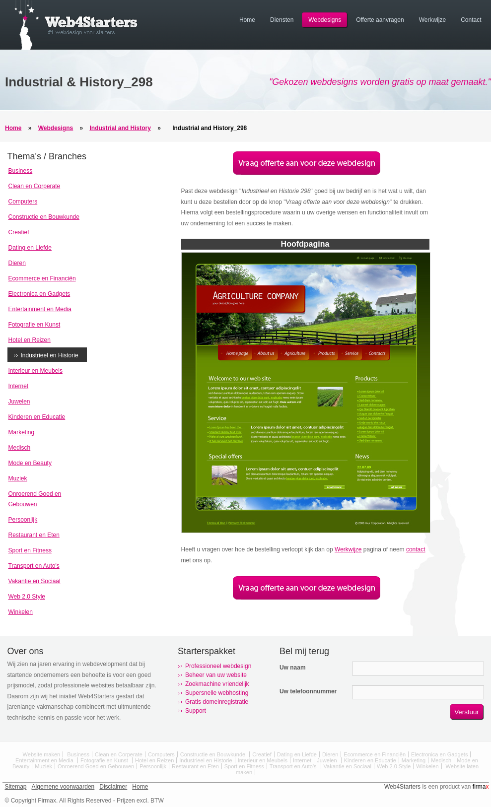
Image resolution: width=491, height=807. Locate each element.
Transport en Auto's (34, 565)
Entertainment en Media (39, 309)
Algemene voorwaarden (63, 786)
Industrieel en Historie (49, 355)
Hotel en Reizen (29, 339)
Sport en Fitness (30, 550)
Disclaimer (113, 786)
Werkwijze (348, 549)
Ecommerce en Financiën (42, 278)
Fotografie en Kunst (34, 324)
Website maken (42, 754)
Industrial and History (120, 128)
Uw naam (293, 667)
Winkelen (20, 611)
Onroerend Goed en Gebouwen (96, 766)
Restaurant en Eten (34, 535)
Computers (23, 201)
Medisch (19, 447)
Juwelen (19, 401)
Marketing (21, 432)
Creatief (18, 232)
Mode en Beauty (30, 463)
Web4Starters (402, 786)
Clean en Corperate (34, 186)
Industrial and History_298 (209, 128)
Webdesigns (55, 128)
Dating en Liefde (30, 247)
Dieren (17, 263)
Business (20, 170)
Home (13, 128)
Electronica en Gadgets (39, 293)
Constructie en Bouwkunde (43, 216)
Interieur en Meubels (35, 370)
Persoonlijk (23, 519)
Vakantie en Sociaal (34, 581)
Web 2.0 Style (26, 596)
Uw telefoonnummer (308, 691)
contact (415, 549)
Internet (18, 386)
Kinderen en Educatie (37, 416)
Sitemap (16, 786)
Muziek (17, 478)
